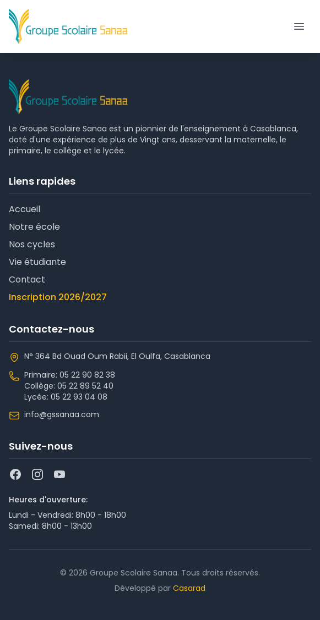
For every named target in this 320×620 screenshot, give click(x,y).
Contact (27, 279)
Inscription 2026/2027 (58, 297)
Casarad (189, 588)
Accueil (24, 209)
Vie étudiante (37, 262)
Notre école (34, 226)
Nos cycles (32, 244)
